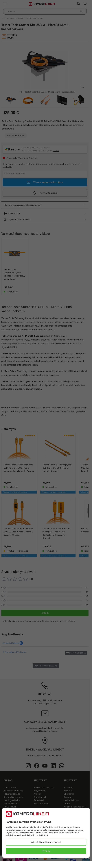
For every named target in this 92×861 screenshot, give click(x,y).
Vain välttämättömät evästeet (46, 842)
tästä (45, 835)
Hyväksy (46, 851)
